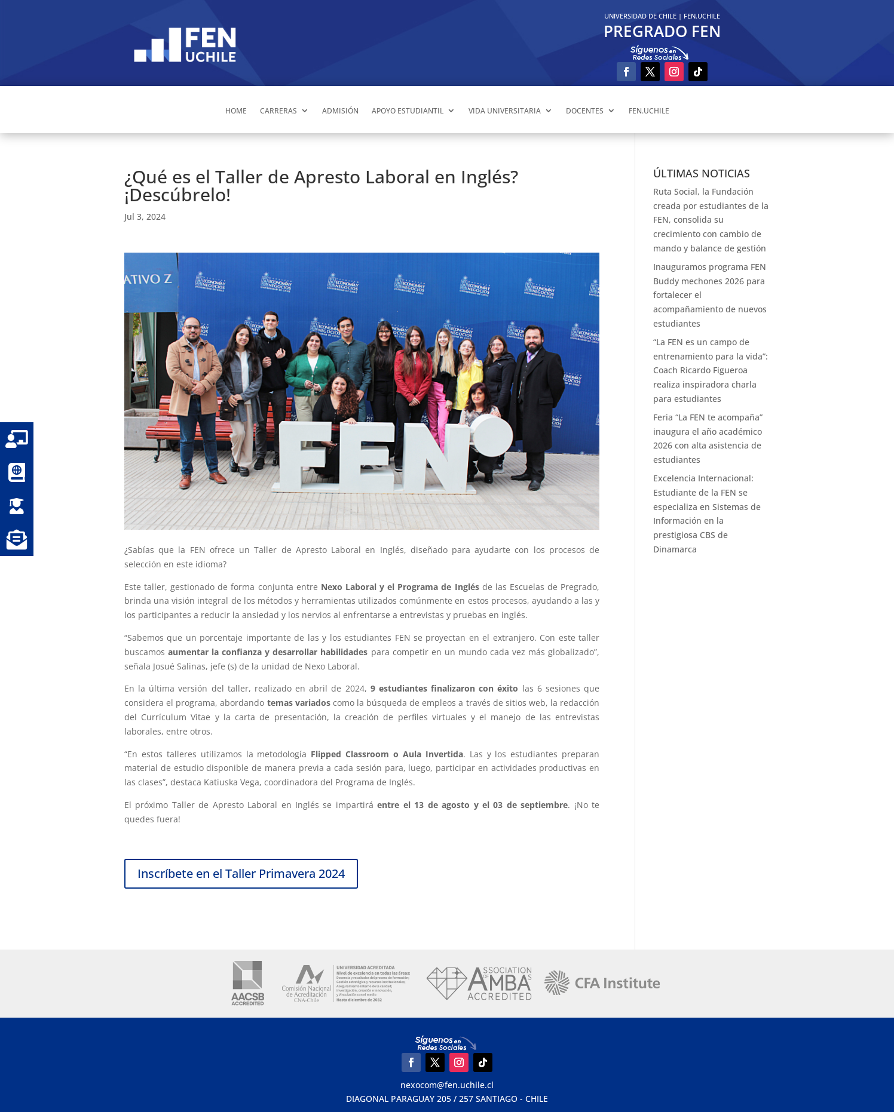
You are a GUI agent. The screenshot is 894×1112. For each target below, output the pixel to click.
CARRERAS (278, 111)
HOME (236, 111)
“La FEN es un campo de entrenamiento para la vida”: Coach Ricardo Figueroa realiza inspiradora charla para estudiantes (710, 370)
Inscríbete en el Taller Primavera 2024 (241, 873)
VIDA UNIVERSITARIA (505, 111)
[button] (16, 539)
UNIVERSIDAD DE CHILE (640, 15)
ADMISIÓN (340, 111)
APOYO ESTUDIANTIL (407, 111)
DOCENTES (585, 111)
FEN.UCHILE (702, 15)
